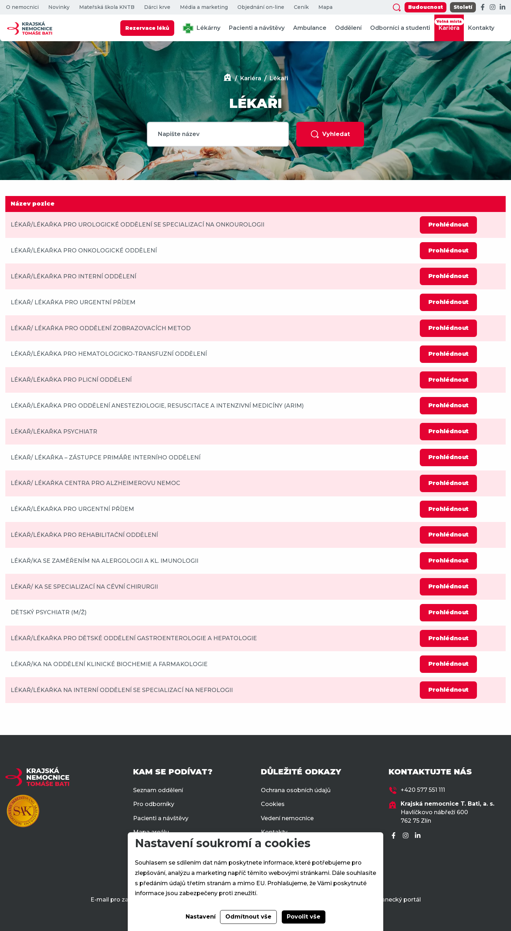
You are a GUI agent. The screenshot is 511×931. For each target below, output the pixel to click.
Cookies (273, 804)
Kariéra (449, 24)
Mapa (325, 7)
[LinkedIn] (502, 7)
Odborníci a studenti (400, 27)
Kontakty (481, 27)
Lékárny (201, 28)
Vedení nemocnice (287, 818)
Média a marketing (204, 7)
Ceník (301, 7)
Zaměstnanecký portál (388, 899)
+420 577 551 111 (423, 789)
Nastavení (201, 916)
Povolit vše (303, 916)
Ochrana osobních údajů (296, 790)
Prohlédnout (448, 224)
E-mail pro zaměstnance (125, 899)
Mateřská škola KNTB (106, 7)
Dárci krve (157, 7)
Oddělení (348, 27)
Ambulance (309, 27)
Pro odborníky (153, 804)
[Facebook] (482, 7)
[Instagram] (492, 7)
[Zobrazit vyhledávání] (396, 7)
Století (463, 7)
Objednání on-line (260, 7)
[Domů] (227, 78)
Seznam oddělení (158, 790)
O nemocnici (22, 7)
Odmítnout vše (248, 916)
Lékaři (279, 78)
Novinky (59, 7)
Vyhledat (330, 134)
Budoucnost (425, 7)
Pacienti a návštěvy (257, 27)
